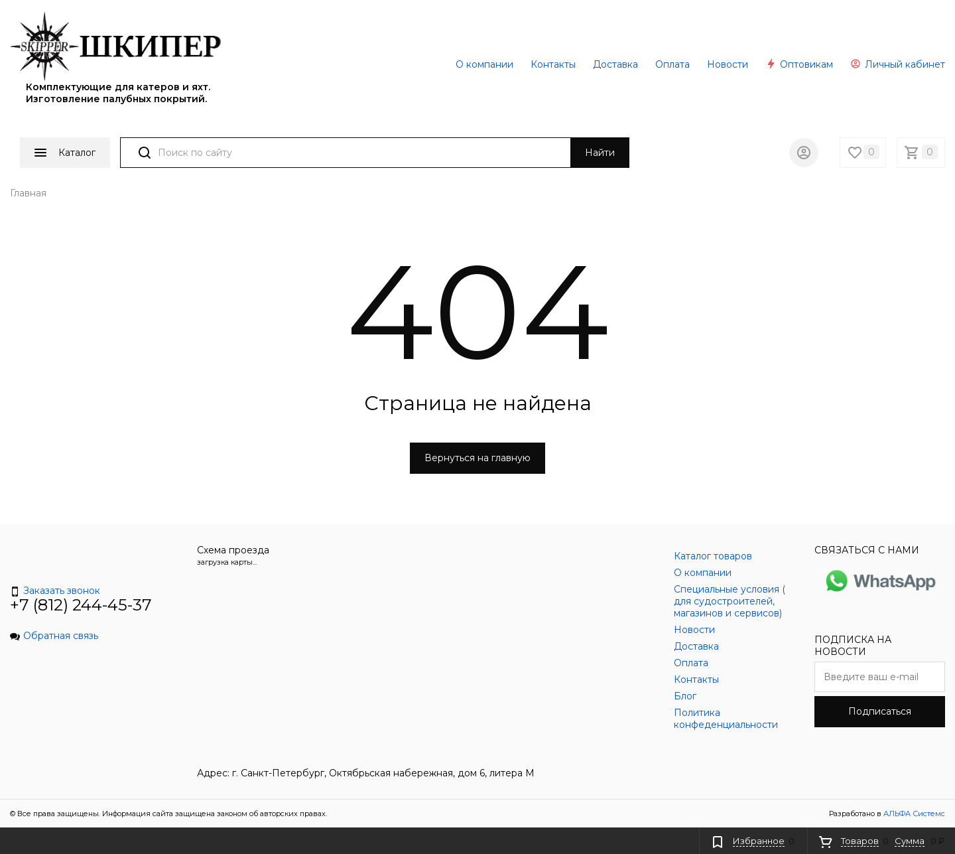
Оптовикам (799, 64)
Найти (600, 153)
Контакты (553, 64)
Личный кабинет (897, 64)
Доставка (615, 64)
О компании (484, 64)
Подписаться (879, 711)
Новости (727, 64)
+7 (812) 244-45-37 (81, 604)
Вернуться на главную (477, 458)
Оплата (672, 64)
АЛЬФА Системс (913, 813)
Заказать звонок (55, 591)
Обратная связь (54, 636)
